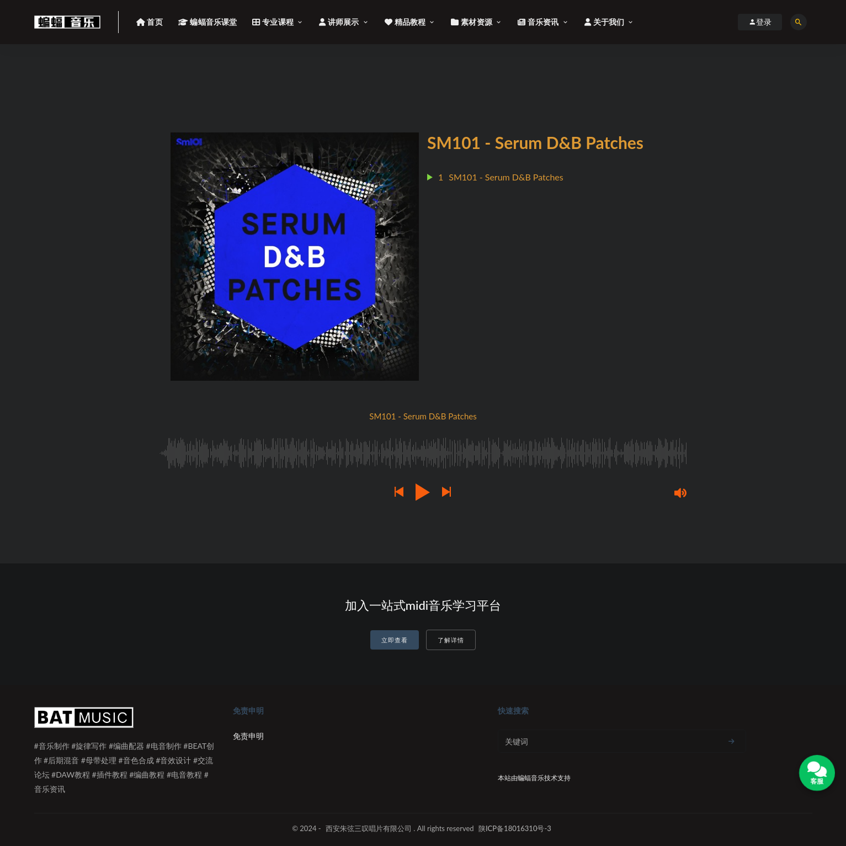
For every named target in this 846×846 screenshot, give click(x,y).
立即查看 (394, 639)
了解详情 (451, 639)
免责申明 (248, 736)
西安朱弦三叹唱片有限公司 (369, 828)
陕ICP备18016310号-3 (514, 828)
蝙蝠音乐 (531, 778)
